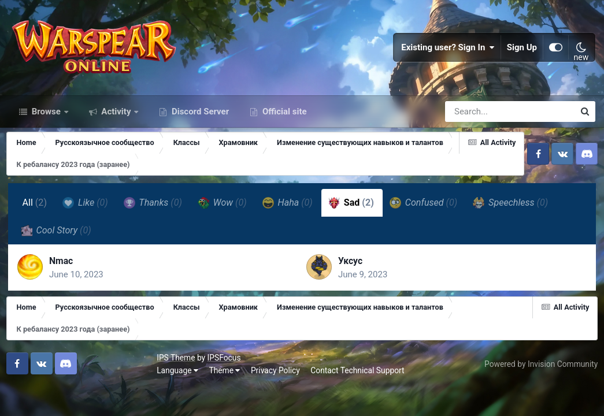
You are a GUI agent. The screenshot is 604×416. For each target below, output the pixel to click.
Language (29, 394)
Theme (76, 394)
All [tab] (35, 222)
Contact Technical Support (209, 394)
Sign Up (522, 58)
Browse (46, 132)
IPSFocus (75, 382)
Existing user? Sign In (448, 58)
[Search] (477, 131)
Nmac (64, 283)
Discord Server (199, 132)
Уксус (350, 283)
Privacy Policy (127, 394)
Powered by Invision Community (538, 388)
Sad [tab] (352, 223)
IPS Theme (28, 382)
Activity (116, 132)
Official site (283, 132)
